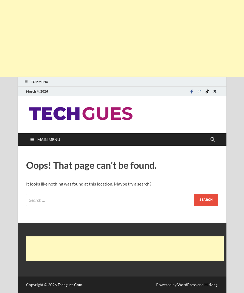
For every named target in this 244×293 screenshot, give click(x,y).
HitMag (210, 284)
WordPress (187, 284)
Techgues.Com (70, 284)
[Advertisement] (122, 38)
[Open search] (213, 139)
